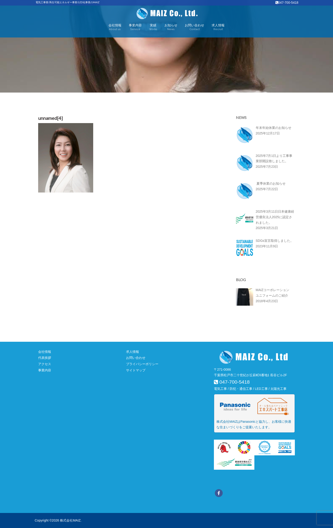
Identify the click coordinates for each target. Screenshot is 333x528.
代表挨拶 (44, 358)
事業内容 (135, 27)
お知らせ (170, 27)
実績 (153, 27)
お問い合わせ (194, 27)
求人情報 (218, 27)
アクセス (44, 364)
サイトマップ (135, 370)
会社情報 (114, 27)
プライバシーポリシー (142, 364)
